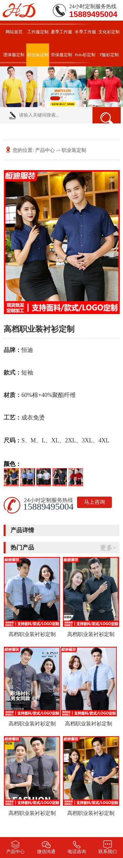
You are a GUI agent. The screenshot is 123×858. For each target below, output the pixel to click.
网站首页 (14, 31)
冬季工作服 (85, 31)
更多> (108, 547)
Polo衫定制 (85, 54)
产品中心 (45, 150)
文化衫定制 (109, 31)
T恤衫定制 (109, 54)
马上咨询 (94, 502)
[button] (55, 98)
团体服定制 (14, 54)
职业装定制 (38, 54)
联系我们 (14, 77)
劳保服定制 (61, 54)
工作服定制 (38, 31)
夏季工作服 (61, 31)
